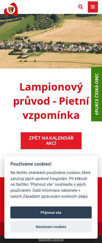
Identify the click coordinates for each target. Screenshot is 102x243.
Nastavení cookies (51, 239)
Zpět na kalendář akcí (51, 140)
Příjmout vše (51, 212)
